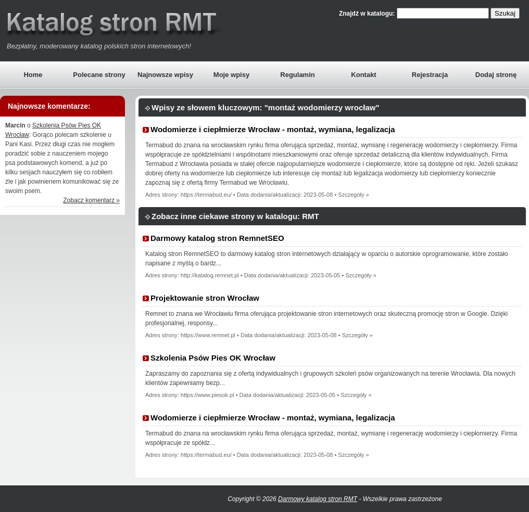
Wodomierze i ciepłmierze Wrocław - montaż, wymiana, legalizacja (272, 129)
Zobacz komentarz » (91, 200)
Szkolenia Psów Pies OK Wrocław (212, 357)
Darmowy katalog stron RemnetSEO (217, 238)
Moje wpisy (231, 75)
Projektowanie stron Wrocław (204, 297)
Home (32, 75)
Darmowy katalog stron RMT (317, 499)
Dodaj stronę (496, 75)
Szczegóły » (353, 194)
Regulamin (297, 75)
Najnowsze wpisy (165, 75)
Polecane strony (99, 75)
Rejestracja (430, 75)
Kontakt (363, 75)
